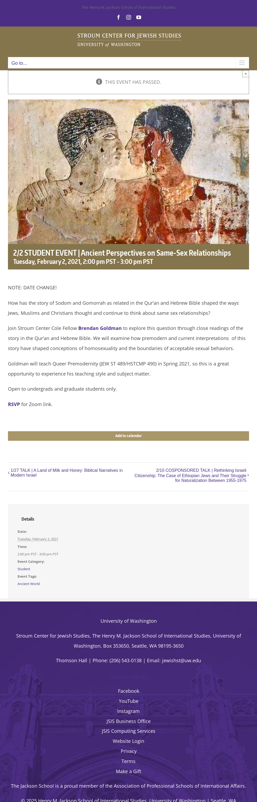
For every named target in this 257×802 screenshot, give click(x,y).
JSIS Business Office (129, 721)
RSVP (14, 404)
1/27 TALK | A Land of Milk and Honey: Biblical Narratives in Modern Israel (67, 472)
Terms (128, 761)
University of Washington (129, 621)
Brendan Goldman (100, 328)
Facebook (128, 691)
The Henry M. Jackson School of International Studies (129, 7)
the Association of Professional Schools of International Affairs (175, 786)
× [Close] (246, 73)
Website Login (128, 741)
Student (24, 568)
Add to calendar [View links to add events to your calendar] (128, 436)
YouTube (128, 701)
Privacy (129, 751)
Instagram (128, 711)
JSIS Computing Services (128, 731)
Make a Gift (128, 771)
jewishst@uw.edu (181, 660)
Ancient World (29, 583)
